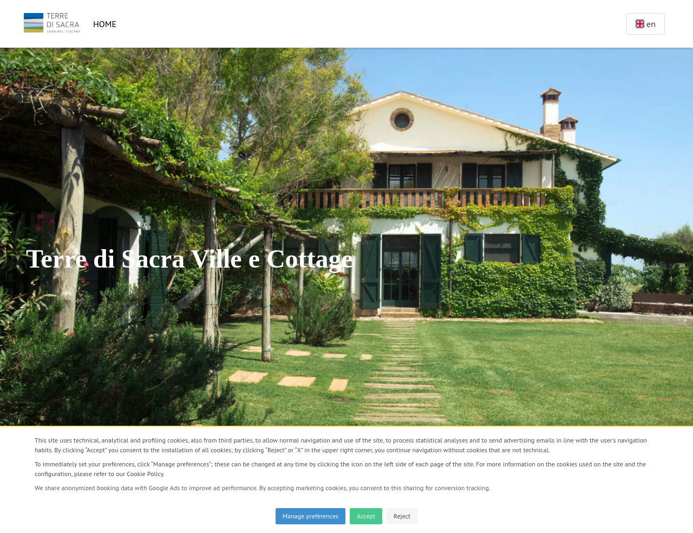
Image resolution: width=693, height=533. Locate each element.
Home (104, 23)
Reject (402, 516)
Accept (366, 516)
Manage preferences (310, 516)
